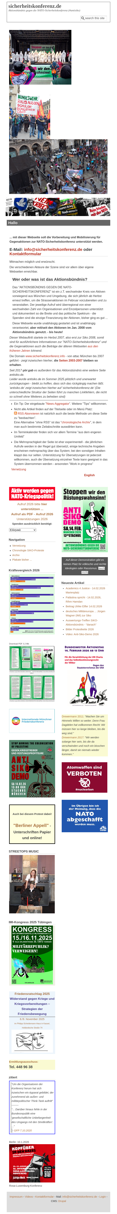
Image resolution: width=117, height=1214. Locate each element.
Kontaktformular (25, 254)
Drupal (62, 1201)
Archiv (16, 555)
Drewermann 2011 (72, 716)
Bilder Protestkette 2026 (80, 629)
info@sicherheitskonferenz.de (53, 249)
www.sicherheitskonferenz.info (45, 356)
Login (102, 1196)
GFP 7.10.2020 (23, 1130)
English (89, 475)
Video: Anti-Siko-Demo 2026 (82, 634)
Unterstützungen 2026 (32, 519)
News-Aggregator (57, 403)
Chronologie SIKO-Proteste (28, 550)
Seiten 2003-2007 (71, 360)
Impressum (16, 1196)
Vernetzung (18, 469)
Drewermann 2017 (72, 737)
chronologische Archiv (76, 422)
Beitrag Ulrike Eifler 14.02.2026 (84, 606)
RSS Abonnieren (26, 413)
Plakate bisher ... (22, 559)
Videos (29, 1196)
